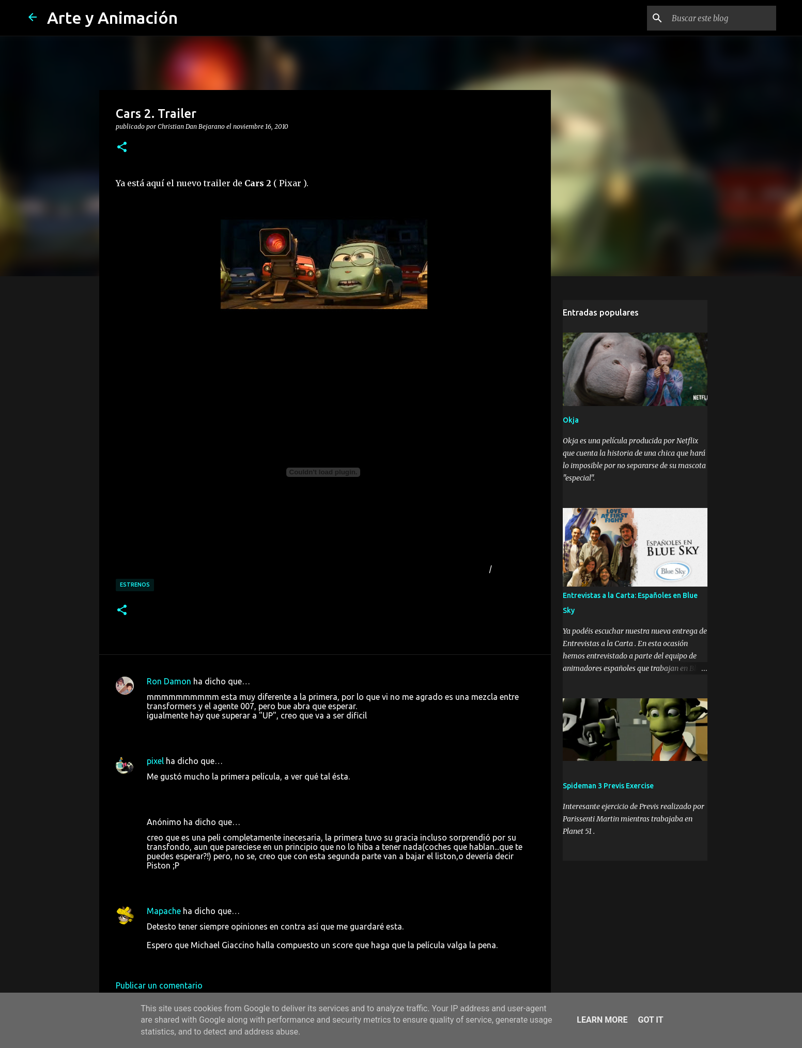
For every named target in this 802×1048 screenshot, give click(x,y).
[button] (122, 147)
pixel (155, 761)
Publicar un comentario (159, 985)
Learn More (602, 1020)
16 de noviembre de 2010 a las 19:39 (215, 792)
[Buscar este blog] (722, 18)
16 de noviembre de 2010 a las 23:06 (215, 881)
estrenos (135, 584)
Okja (571, 420)
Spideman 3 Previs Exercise (608, 786)
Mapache (164, 911)
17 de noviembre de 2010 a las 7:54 (212, 960)
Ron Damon (169, 681)
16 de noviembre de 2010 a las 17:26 (215, 731)
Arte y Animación (112, 17)
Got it (650, 1020)
